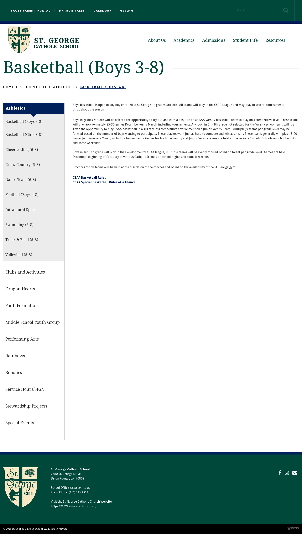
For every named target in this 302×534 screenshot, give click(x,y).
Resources (275, 40)
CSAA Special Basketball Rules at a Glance (104, 182)
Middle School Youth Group (32, 322)
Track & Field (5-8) (21, 240)
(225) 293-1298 (80, 488)
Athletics (63, 87)
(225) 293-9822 (78, 492)
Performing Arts (22, 339)
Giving (126, 10)
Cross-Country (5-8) (22, 164)
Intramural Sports (21, 210)
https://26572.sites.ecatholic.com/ (73, 506)
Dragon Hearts (20, 288)
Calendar (103, 10)
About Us (157, 40)
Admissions (213, 40)
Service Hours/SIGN (24, 389)
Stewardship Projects (26, 406)
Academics (184, 40)
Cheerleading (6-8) (21, 149)
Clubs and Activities (25, 272)
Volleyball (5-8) (18, 255)
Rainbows (15, 355)
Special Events (19, 422)
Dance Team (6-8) (20, 179)
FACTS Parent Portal (30, 10)
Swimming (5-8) (19, 225)
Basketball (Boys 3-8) (103, 87)
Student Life (245, 40)
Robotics (13, 372)
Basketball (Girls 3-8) (23, 134)
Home (8, 87)
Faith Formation (21, 305)
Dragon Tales (72, 10)
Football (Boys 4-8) (22, 195)
